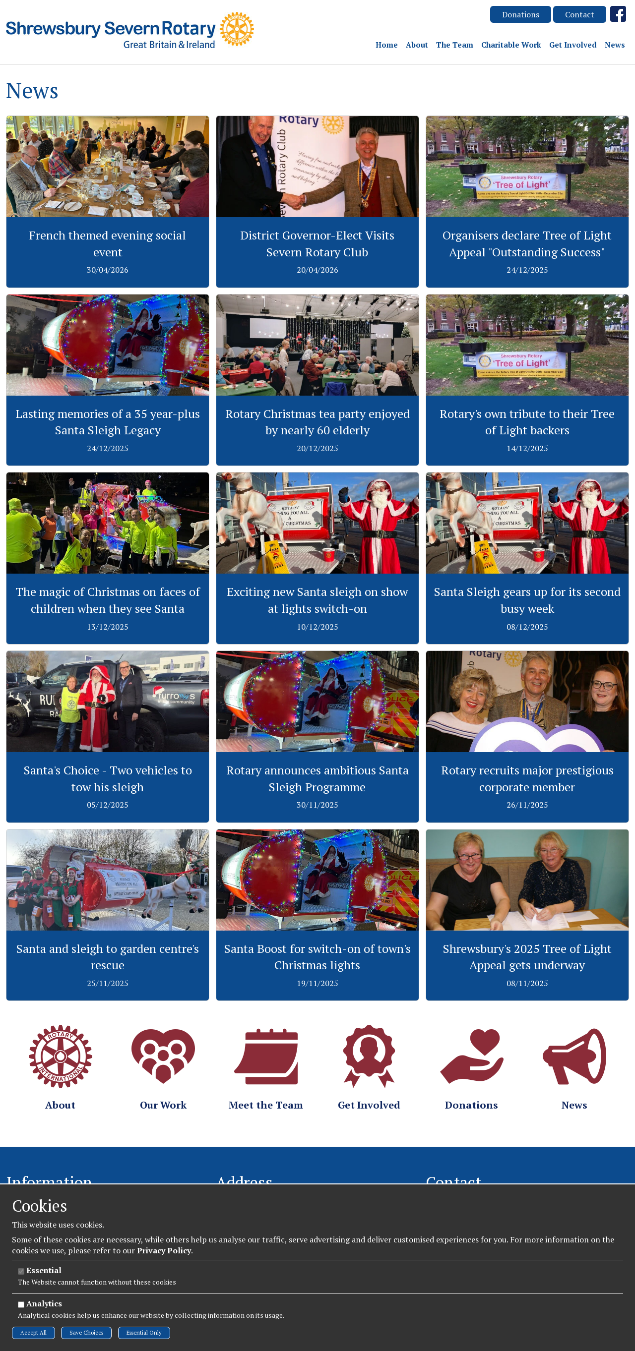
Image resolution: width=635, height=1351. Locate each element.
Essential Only (144, 1332)
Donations (520, 14)
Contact (579, 14)
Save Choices (86, 1332)
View (108, 121)
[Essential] (21, 1271)
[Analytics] (21, 1304)
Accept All (33, 1332)
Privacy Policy (164, 1250)
